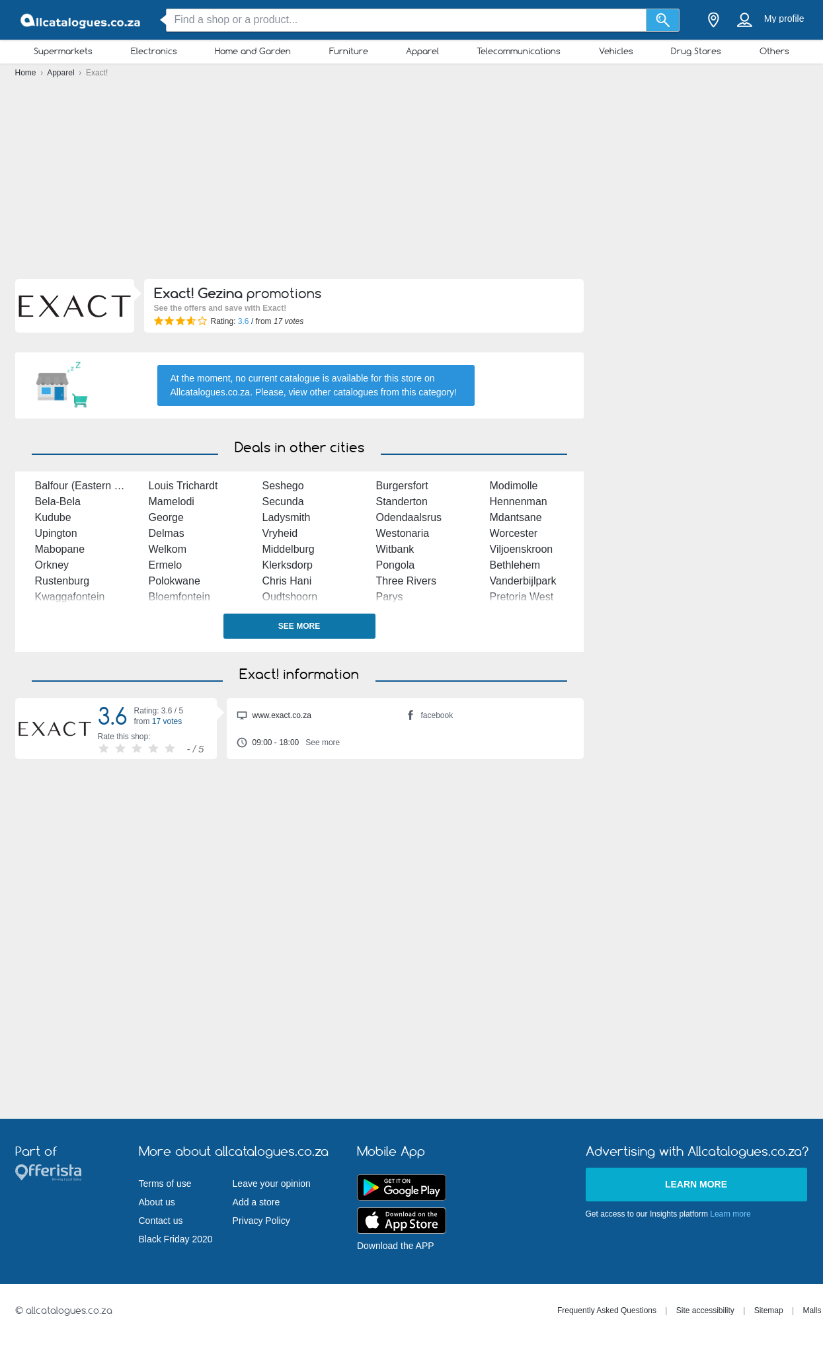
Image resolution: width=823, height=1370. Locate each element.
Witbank (395, 549)
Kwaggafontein (70, 596)
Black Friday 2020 (176, 1239)
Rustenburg (62, 580)
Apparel (422, 51)
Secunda (283, 501)
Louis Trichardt (183, 485)
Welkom (168, 549)
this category (428, 392)
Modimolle (514, 485)
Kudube (53, 517)
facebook (429, 716)
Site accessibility (705, 1310)
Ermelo (165, 565)
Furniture (348, 51)
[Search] (663, 20)
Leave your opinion (272, 1183)
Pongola (395, 565)
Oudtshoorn (290, 596)
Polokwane (174, 580)
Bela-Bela (58, 501)
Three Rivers (406, 580)
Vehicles (616, 51)
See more (299, 626)
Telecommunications (519, 51)
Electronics (154, 51)
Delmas (166, 533)
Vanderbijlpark (523, 580)
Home (26, 72)
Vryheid (280, 533)
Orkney (52, 565)
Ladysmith (286, 517)
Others (774, 51)
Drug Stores (696, 51)
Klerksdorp (287, 565)
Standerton (402, 501)
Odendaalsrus (409, 517)
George (166, 517)
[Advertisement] (412, 181)
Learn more (696, 1184)
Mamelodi (171, 501)
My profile (784, 18)
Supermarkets (63, 51)
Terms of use (165, 1183)
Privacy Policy (261, 1220)
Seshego (283, 485)
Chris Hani (287, 580)
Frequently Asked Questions (606, 1310)
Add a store (256, 1202)
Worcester (514, 533)
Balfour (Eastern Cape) (89, 485)
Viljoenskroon (521, 549)
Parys (389, 596)
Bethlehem (515, 565)
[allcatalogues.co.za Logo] (81, 20)
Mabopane (60, 549)
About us (157, 1202)
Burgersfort (402, 485)
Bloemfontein (179, 596)
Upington (56, 533)
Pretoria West (522, 596)
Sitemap (768, 1310)
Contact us (161, 1220)
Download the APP (395, 1245)
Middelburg (288, 549)
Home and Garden (253, 51)
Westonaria (403, 533)
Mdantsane (516, 517)
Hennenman (518, 501)
